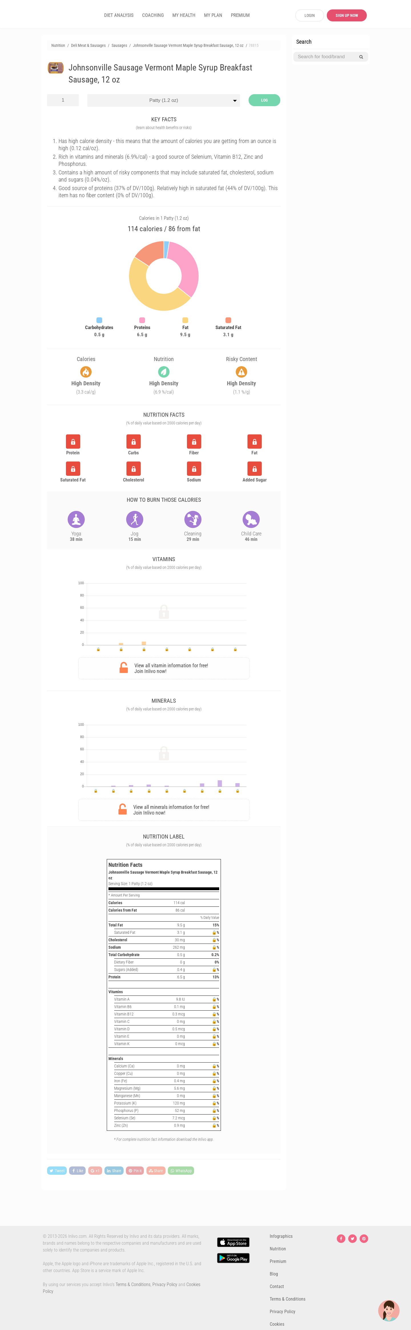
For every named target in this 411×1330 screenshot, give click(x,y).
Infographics (281, 1236)
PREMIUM (240, 15)
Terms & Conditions (133, 1284)
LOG (264, 100)
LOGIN (310, 15)
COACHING (153, 15)
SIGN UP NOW (347, 15)
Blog (274, 1274)
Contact (277, 1286)
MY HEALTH (184, 15)
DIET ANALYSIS (119, 15)
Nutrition (278, 1249)
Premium (278, 1261)
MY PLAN (213, 15)
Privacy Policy (164, 1284)
